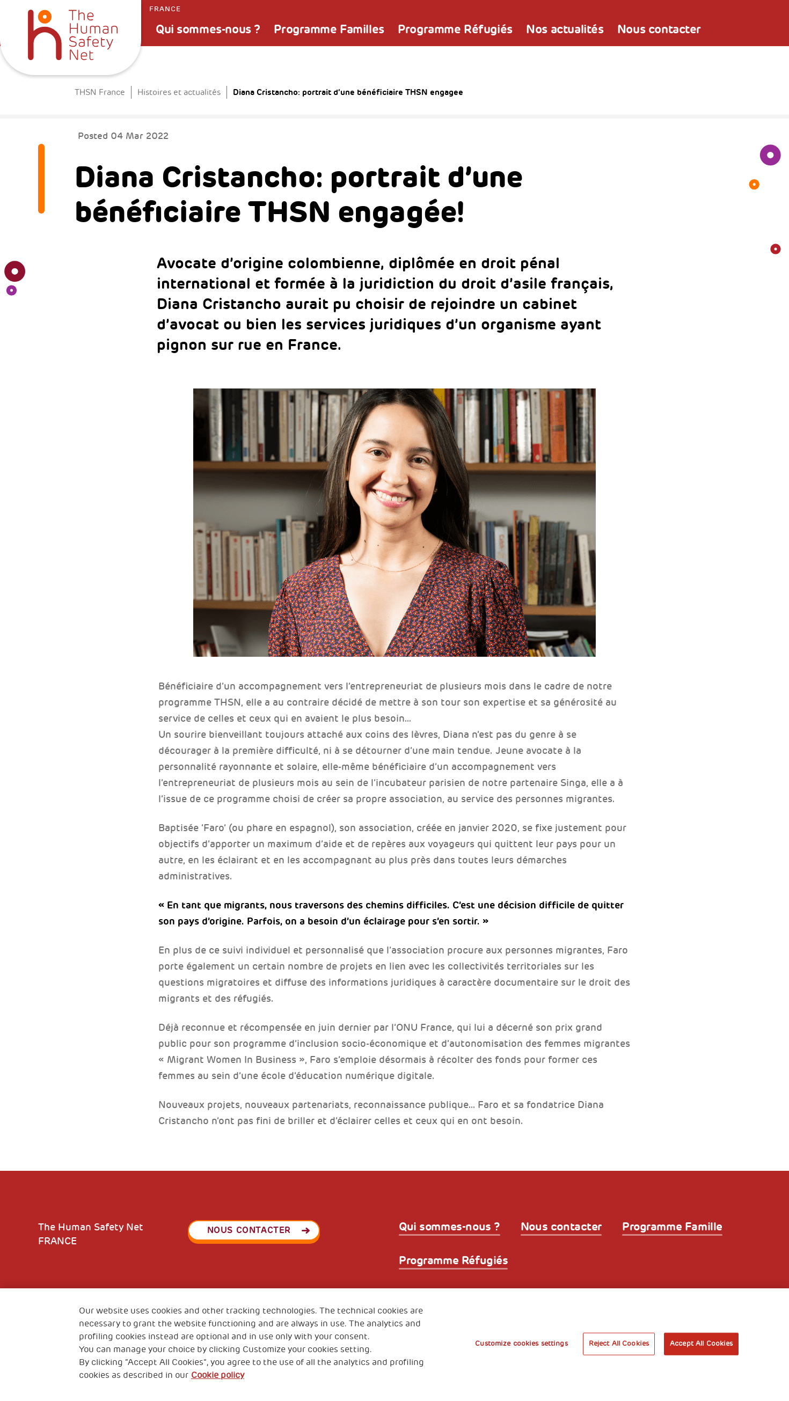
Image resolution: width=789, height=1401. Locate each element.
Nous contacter (659, 29)
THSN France (100, 92)
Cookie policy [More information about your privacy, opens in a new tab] (217, 1375)
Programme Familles (329, 29)
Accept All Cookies (701, 1343)
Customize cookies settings (521, 1343)
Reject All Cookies (619, 1343)
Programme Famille (672, 1227)
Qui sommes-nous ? (208, 29)
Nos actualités (564, 29)
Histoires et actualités (179, 92)
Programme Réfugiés (455, 29)
